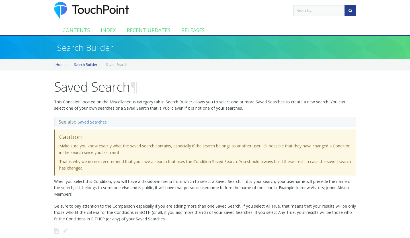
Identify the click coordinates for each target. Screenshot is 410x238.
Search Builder (85, 64)
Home (60, 64)
